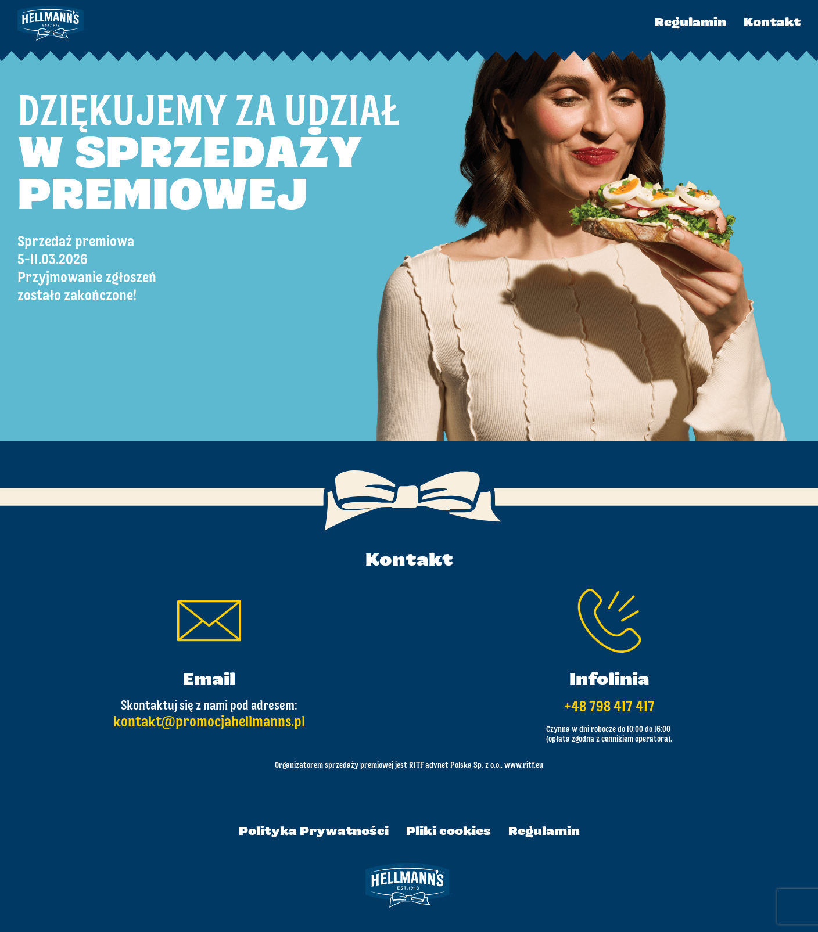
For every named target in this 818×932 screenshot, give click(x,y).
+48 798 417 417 (609, 707)
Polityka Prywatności (314, 832)
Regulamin (690, 23)
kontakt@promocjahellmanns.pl (209, 722)
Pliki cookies (448, 832)
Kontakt (772, 23)
